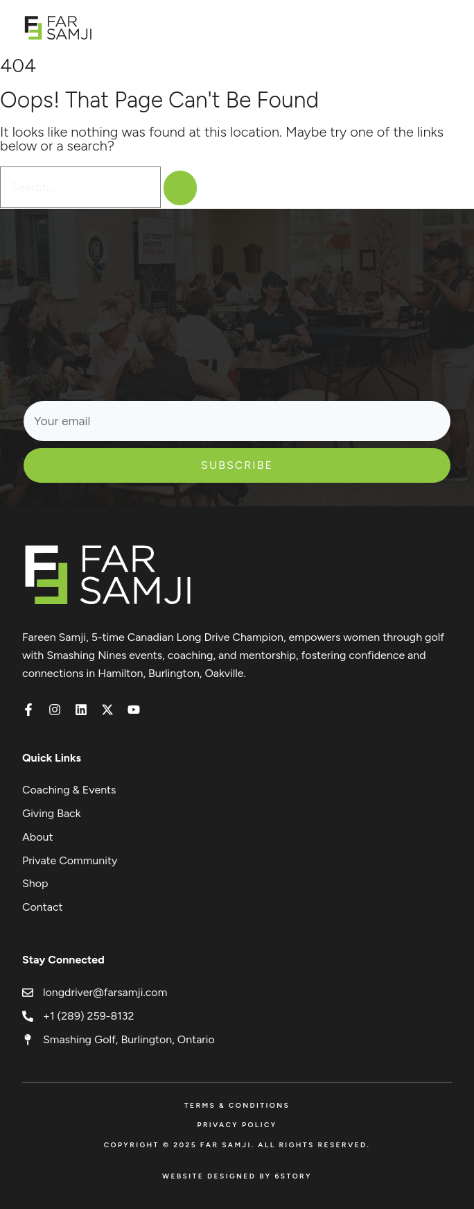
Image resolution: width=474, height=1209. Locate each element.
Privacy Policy (236, 1124)
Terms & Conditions (237, 1105)
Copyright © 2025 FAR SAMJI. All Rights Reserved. (237, 1144)
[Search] (180, 188)
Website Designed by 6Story (237, 1176)
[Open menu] (444, 27)
